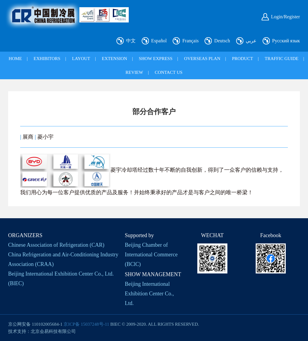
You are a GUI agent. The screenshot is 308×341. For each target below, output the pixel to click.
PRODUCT (242, 58)
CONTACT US (168, 72)
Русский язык (286, 40)
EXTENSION (114, 58)
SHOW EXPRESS (155, 58)
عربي (251, 40)
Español (159, 40)
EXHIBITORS (47, 58)
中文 (131, 40)
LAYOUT (81, 58)
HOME (15, 58)
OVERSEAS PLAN (202, 58)
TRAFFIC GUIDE (281, 58)
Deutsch (222, 40)
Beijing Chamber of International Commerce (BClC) (151, 254)
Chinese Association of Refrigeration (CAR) (56, 245)
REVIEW (134, 72)
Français (190, 40)
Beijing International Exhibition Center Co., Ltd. (149, 293)
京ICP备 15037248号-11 (86, 324)
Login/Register (285, 16)
